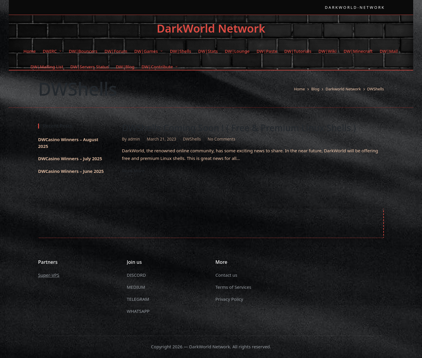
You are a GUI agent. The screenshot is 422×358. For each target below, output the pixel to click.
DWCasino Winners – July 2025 (70, 158)
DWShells (192, 139)
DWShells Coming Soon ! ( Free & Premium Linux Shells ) (239, 128)
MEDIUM (136, 287)
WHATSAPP (138, 311)
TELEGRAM (138, 299)
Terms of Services (233, 287)
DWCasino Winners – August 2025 (68, 142)
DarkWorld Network (211, 28)
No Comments (222, 139)
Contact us (226, 275)
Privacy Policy (229, 299)
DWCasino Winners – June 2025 (71, 171)
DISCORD (136, 275)
